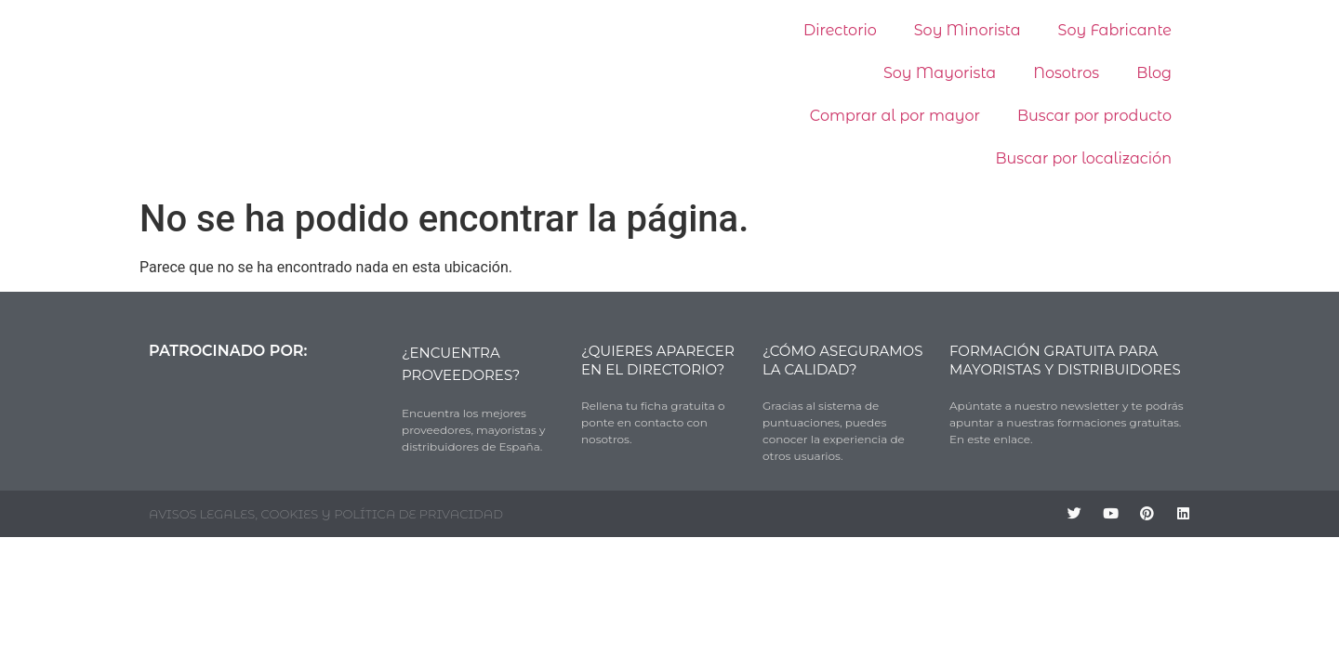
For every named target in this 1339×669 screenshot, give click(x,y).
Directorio (840, 30)
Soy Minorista (967, 30)
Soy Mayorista (939, 73)
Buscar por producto (1094, 116)
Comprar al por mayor (895, 116)
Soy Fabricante (1115, 30)
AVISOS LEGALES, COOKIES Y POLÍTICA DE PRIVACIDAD (326, 513)
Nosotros (1066, 73)
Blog (1154, 73)
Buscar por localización (1084, 158)
